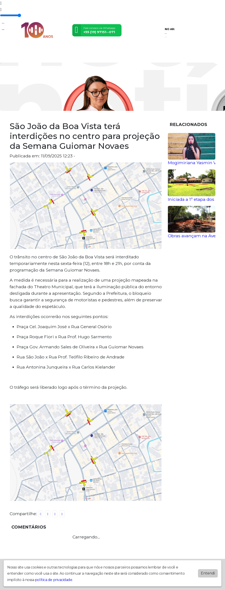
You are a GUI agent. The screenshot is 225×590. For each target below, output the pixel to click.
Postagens (31, 57)
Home (15, 57)
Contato (111, 57)
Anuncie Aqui (130, 57)
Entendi (208, 573)
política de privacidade (53, 580)
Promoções (74, 57)
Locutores (94, 57)
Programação (52, 57)
